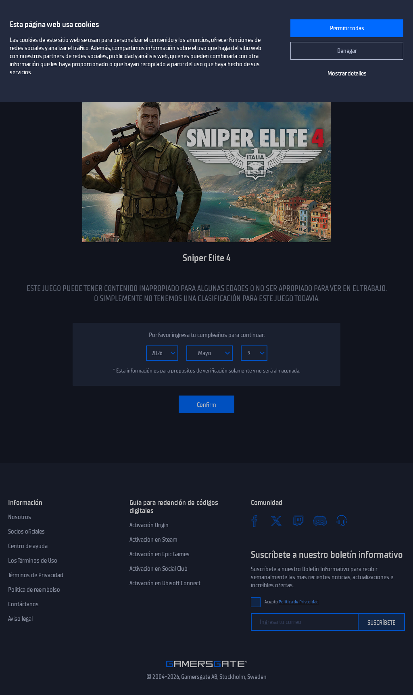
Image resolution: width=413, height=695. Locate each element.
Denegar (347, 51)
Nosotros (19, 517)
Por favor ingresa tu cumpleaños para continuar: (207, 335)
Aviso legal (20, 619)
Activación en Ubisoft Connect (164, 583)
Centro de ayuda (28, 546)
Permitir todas (347, 28)
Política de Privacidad (299, 602)
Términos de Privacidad (35, 575)
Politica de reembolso (34, 590)
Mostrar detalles (347, 73)
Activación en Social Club (158, 569)
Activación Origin (149, 525)
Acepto (292, 602)
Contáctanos (23, 604)
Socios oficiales (26, 532)
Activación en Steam (153, 540)
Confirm (206, 405)
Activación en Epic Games (159, 554)
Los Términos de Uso (32, 561)
